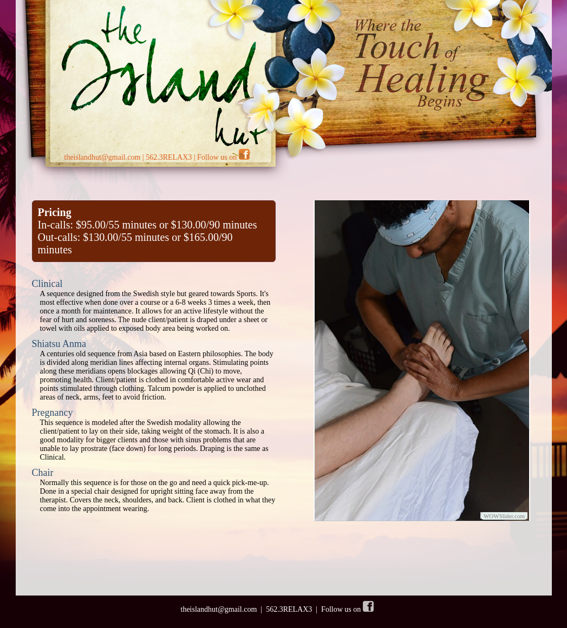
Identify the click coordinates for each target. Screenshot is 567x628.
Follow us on (223, 157)
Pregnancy (52, 412)
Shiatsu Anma (59, 343)
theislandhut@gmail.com (102, 157)
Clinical (47, 283)
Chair (43, 472)
